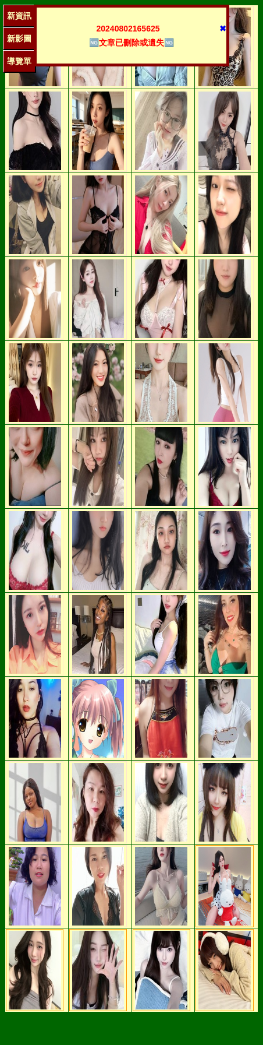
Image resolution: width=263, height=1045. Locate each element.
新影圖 (19, 38)
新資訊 (19, 15)
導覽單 (19, 61)
